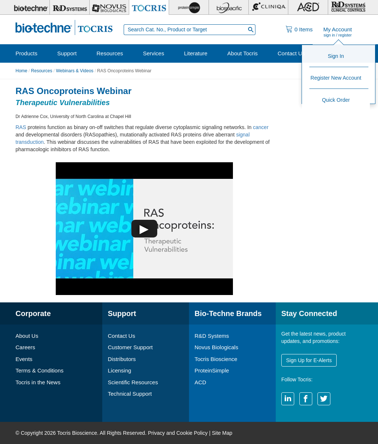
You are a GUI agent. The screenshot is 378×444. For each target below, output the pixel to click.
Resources (110, 53)
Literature (195, 53)
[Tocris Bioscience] (149, 7)
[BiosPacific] (228, 7)
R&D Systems (212, 336)
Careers (25, 347)
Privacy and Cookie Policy (178, 433)
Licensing (119, 370)
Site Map (222, 433)
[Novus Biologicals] (109, 7)
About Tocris (242, 53)
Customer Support (130, 347)
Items (304, 29)
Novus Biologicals (216, 347)
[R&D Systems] (69, 7)
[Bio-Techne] (29, 7)
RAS (21, 127)
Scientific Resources (133, 382)
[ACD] (308, 7)
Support (67, 53)
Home (21, 70)
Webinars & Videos (74, 70)
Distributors (122, 359)
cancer (260, 127)
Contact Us (291, 53)
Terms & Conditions (39, 370)
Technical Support (130, 394)
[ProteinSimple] (189, 7)
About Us (27, 336)
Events (24, 359)
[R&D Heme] (348, 7)
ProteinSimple (212, 370)
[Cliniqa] (268, 7)
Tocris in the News (38, 382)
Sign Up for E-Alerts (309, 360)
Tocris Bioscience (216, 359)
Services (153, 53)
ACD (200, 382)
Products (26, 53)
